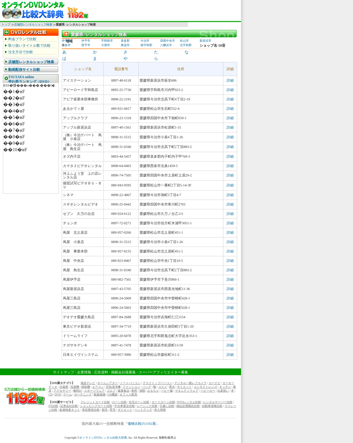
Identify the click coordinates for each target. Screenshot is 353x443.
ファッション (131, 386)
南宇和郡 (146, 45)
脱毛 (105, 409)
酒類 (142, 390)
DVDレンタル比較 (189, 402)
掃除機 (85, 386)
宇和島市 (107, 40)
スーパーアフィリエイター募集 (163, 372)
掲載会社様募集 (123, 372)
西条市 (66, 45)
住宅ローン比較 (139, 402)
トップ (5, 24)
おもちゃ (153, 390)
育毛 (113, 409)
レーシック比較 (147, 405)
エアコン (98, 386)
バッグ (146, 386)
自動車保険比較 (212, 405)
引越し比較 (167, 405)
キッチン (225, 386)
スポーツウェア (94, 390)
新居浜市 (205, 40)
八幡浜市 (166, 45)
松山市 (184, 40)
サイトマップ (63, 372)
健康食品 (123, 390)
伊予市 (85, 40)
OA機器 (113, 394)
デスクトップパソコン (157, 383)
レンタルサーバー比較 (217, 402)
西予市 (85, 45)
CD (50, 394)
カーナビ (214, 383)
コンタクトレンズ (205, 386)
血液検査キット (69, 409)
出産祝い (223, 390)
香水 (172, 386)
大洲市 (105, 45)
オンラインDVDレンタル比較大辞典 (103, 437)
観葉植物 (100, 394)
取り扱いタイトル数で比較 (29, 45)
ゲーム (67, 394)
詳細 (230, 80)
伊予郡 (66, 40)
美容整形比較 (91, 409)
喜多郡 (125, 40)
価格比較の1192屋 (142, 424)
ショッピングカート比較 (96, 405)
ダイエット (184, 386)
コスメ (162, 386)
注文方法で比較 (20, 52)
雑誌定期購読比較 (188, 405)
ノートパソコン (130, 383)
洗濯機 (74, 386)
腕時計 (77, 390)
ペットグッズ (143, 409)
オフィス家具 (128, 394)
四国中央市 (167, 40)
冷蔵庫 (63, 386)
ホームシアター (107, 383)
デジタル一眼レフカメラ (190, 383)
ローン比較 (119, 402)
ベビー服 (167, 390)
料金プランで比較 (22, 39)
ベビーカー (207, 390)
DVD (58, 394)
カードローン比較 (163, 402)
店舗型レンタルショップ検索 (33, 24)
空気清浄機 (113, 386)
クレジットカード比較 (95, 402)
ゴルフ (111, 390)
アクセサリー (62, 390)
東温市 (125, 45)
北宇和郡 (186, 45)
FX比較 (53, 405)
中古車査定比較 (124, 405)
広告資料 (101, 372)
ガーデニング (83, 394)
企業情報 (84, 372)
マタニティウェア (186, 390)
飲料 (134, 390)
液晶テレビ (88, 383)
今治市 (144, 40)
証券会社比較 (69, 405)
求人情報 (160, 409)
